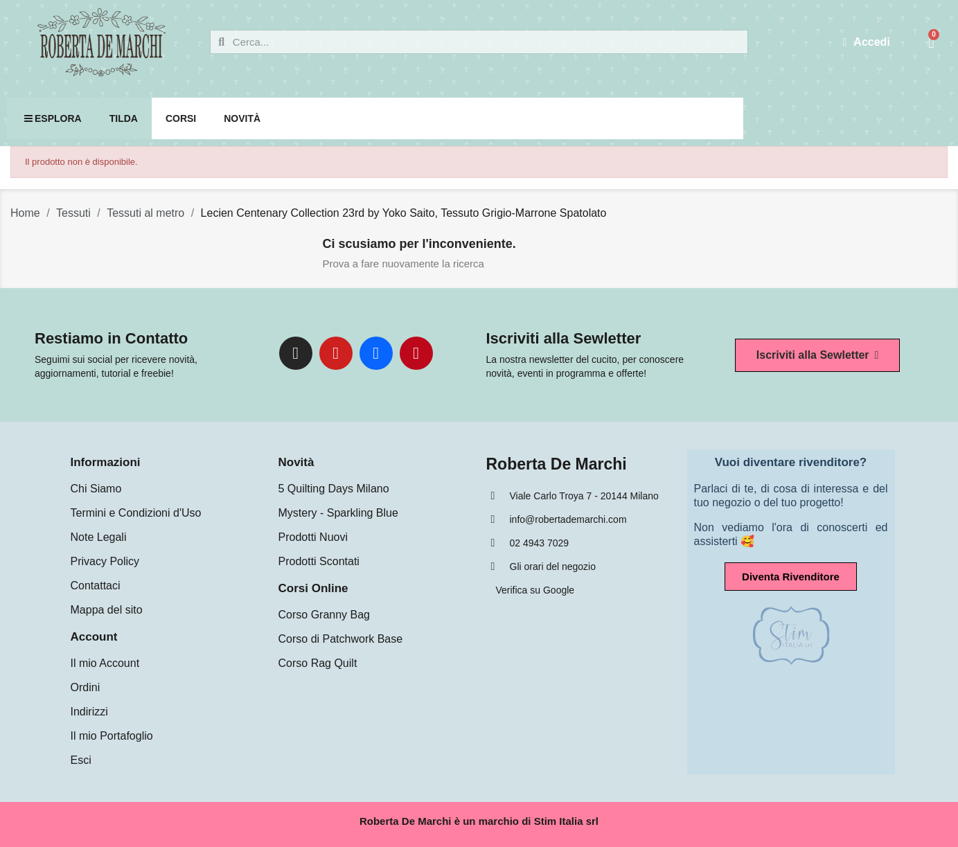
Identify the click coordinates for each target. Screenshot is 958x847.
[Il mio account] (866, 42)
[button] (818, 355)
